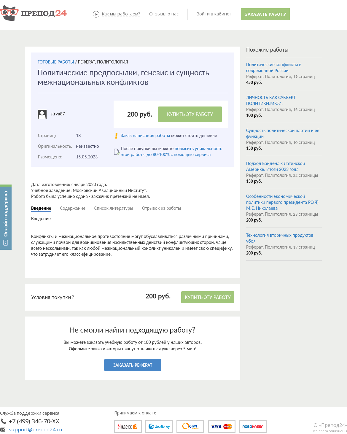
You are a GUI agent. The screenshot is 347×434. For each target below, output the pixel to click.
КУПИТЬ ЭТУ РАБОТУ (190, 114)
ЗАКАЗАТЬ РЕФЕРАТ (132, 365)
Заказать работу (265, 14)
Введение (41, 208)
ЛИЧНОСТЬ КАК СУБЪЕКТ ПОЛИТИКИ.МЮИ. (271, 100)
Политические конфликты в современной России (273, 67)
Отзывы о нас (164, 14)
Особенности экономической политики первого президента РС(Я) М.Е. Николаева (282, 202)
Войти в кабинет (214, 14)
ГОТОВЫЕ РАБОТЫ (56, 62)
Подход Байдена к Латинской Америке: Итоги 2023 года (275, 166)
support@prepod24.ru (35, 429)
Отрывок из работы (161, 208)
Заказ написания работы (145, 135)
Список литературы (113, 208)
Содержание (72, 208)
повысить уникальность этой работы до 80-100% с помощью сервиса (171, 151)
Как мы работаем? (121, 14)
